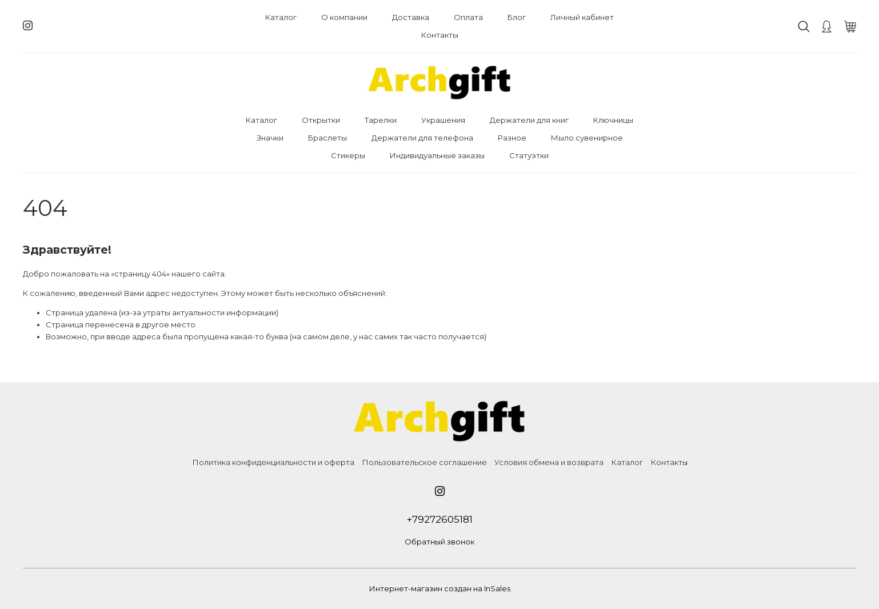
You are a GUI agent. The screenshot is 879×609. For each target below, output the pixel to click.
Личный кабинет (582, 17)
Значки (270, 137)
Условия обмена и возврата (549, 462)
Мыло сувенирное (587, 137)
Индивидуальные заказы (437, 155)
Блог (517, 17)
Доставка (410, 17)
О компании (344, 17)
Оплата (468, 17)
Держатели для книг (529, 120)
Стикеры (348, 155)
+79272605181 (439, 519)
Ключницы (613, 120)
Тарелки (381, 120)
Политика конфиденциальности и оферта (273, 462)
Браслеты (327, 137)
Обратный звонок (439, 541)
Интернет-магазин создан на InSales (439, 588)
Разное (512, 137)
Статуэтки (529, 155)
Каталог (281, 17)
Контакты (439, 34)
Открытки (321, 120)
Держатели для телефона (422, 137)
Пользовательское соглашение (424, 462)
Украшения (443, 120)
